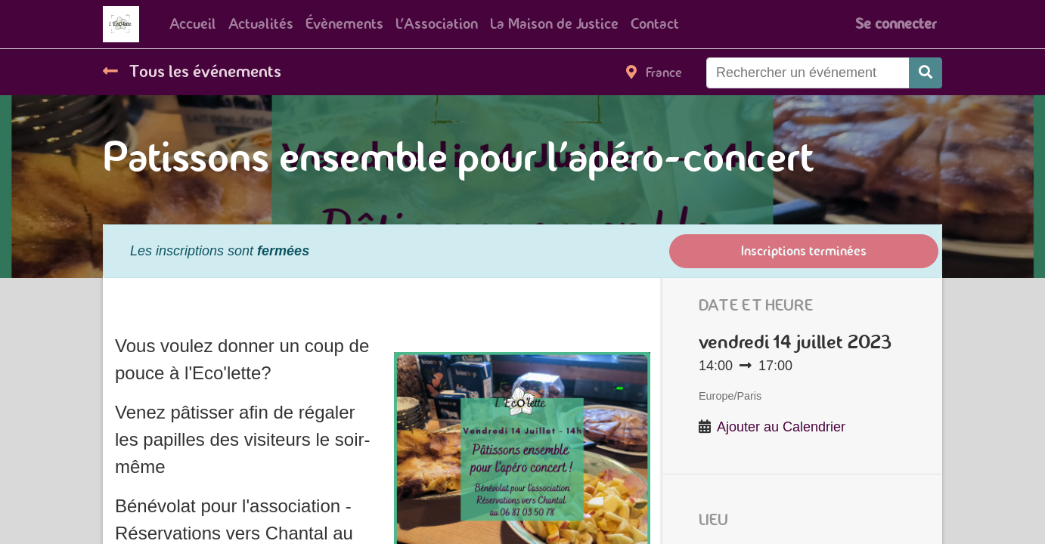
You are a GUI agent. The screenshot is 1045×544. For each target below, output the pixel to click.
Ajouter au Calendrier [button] (781, 426)
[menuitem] (192, 24)
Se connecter (895, 23)
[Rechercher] (925, 72)
